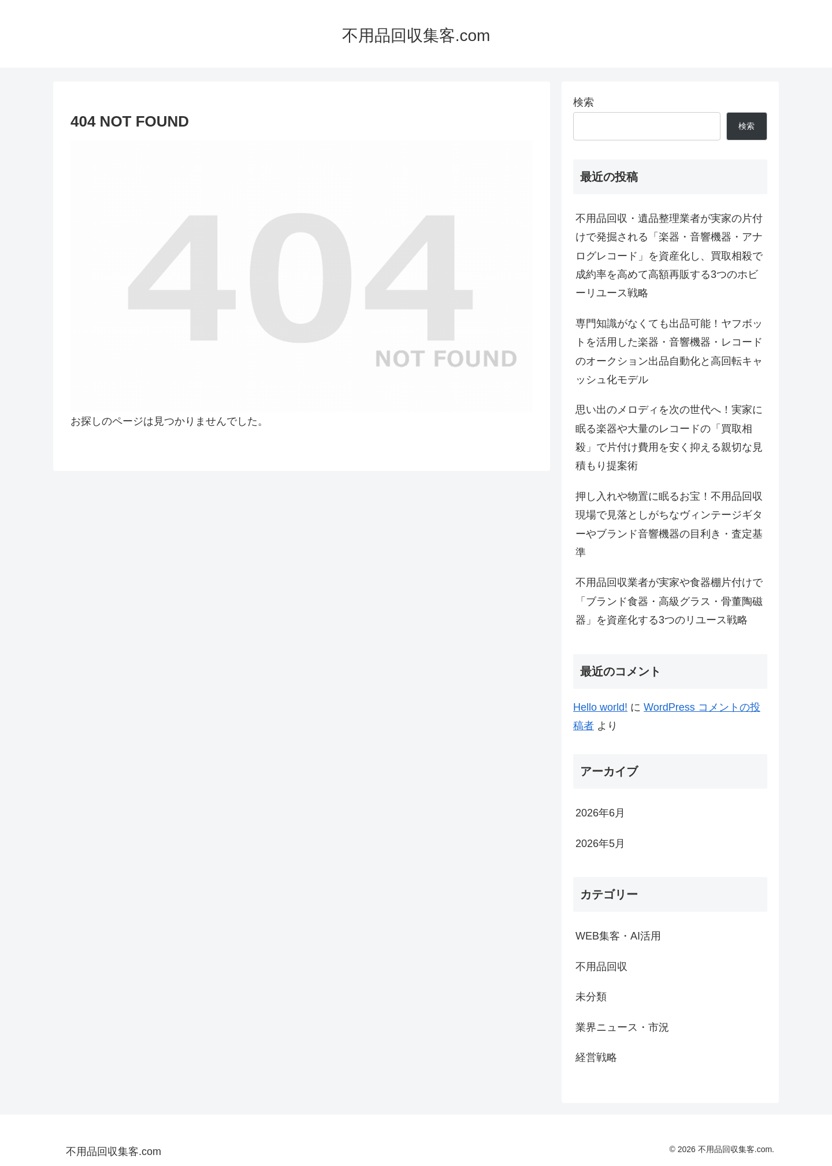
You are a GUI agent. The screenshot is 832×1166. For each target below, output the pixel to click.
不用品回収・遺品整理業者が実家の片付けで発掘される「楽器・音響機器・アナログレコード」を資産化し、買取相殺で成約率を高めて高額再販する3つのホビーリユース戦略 (669, 256)
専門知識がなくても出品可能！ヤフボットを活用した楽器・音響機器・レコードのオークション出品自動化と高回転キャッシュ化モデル (669, 351)
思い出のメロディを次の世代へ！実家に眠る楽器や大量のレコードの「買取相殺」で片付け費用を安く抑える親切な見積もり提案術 (669, 437)
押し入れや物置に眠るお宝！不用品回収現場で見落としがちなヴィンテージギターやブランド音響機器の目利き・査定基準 (669, 524)
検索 (583, 102)
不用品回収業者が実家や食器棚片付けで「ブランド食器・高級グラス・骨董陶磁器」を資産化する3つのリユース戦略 (669, 601)
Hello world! (600, 707)
